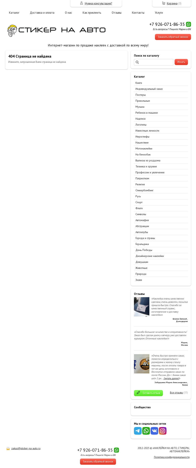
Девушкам (141, 262)
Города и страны (145, 238)
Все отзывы (176, 392)
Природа (140, 274)
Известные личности (147, 130)
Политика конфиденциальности (172, 457)
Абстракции (142, 226)
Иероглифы (142, 136)
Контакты (138, 12)
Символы (140, 214)
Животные (141, 268)
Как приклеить (92, 12)
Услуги (159, 12)
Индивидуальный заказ (149, 89)
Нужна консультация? (98, 3)
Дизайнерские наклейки (149, 256)
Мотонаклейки (143, 148)
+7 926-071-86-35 (167, 24)
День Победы (143, 250)
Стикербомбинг (144, 190)
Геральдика (142, 244)
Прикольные (142, 100)
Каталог (14, 12)
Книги (138, 83)
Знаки (138, 280)
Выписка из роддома (147, 160)
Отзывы (116, 12)
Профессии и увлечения (149, 172)
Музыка (139, 106)
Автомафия (142, 220)
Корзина (172, 3)
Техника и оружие (146, 166)
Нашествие (142, 142)
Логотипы (140, 124)
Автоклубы (141, 232)
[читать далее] (171, 378)
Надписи (140, 118)
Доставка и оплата (42, 12)
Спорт (138, 202)
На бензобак (143, 154)
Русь (138, 196)
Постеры (140, 94)
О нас (68, 12)
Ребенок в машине (146, 112)
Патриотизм (142, 178)
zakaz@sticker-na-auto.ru (25, 448)
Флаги (139, 208)
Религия (140, 184)
